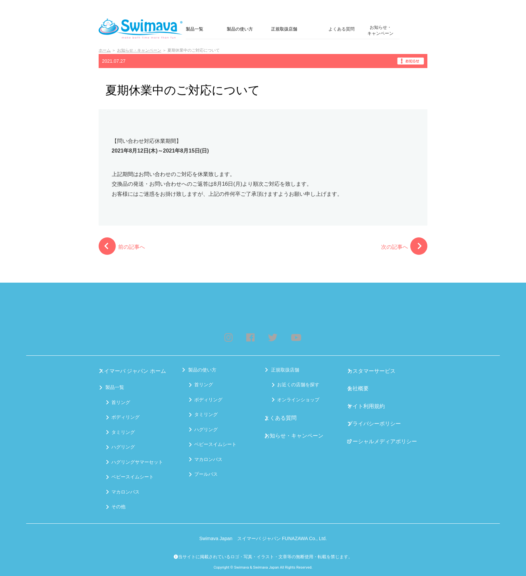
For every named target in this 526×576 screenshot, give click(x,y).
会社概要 (363, 386)
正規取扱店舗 (284, 29)
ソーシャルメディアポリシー (384, 431)
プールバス (206, 475)
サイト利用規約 (370, 401)
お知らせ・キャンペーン (380, 30)
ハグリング (123, 445)
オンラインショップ (298, 401)
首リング (120, 401)
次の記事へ (404, 246)
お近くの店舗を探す (298, 386)
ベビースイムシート (132, 475)
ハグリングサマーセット (137, 460)
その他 (118, 505)
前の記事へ (122, 246)
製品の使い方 (240, 29)
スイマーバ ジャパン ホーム (134, 371)
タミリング (123, 431)
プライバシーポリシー (377, 415)
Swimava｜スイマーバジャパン (142, 28)
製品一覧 (194, 29)
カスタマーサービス (375, 371)
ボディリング (125, 415)
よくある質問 (341, 29)
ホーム (105, 50)
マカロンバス (125, 490)
